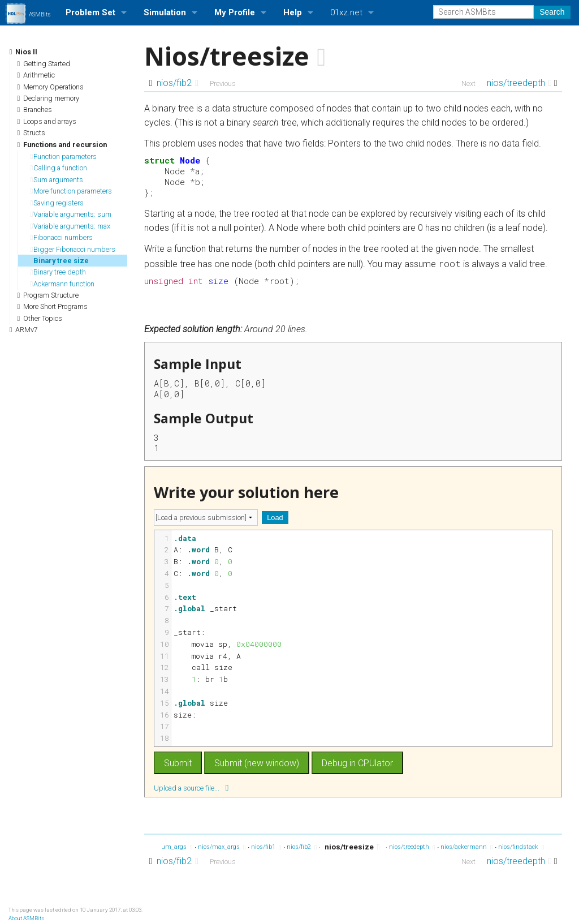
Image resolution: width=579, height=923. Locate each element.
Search (551, 11)
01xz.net (346, 12)
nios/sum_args (168, 847)
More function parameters (72, 191)
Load (275, 517)
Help (292, 12)
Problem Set (90, 12)
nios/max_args (221, 847)
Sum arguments (57, 179)
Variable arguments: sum (71, 214)
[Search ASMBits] (483, 12)
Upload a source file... (191, 787)
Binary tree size (60, 260)
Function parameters (64, 156)
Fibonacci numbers (62, 237)
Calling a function (59, 168)
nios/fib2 (177, 83)
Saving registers (57, 203)
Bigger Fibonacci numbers (73, 249)
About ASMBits (26, 918)
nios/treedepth (519, 83)
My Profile (234, 12)
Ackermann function (63, 284)
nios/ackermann (466, 847)
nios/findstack (521, 847)
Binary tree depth (59, 272)
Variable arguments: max (71, 226)
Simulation (165, 12)
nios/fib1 (266, 847)
